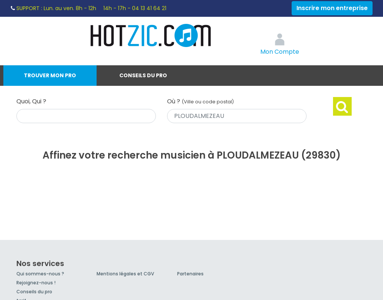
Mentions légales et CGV (125, 274)
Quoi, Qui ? (31, 101)
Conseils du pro (143, 75)
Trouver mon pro (50, 75)
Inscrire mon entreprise (332, 8)
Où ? (200, 101)
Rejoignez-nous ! (36, 282)
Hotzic (151, 35)
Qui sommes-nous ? (40, 274)
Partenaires (190, 274)
